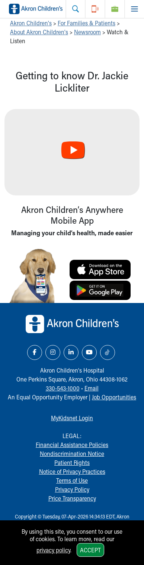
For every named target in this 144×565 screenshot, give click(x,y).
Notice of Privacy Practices (72, 471)
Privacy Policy (72, 489)
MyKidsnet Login (72, 418)
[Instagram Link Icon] (52, 352)
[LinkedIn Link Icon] (71, 352)
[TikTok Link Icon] (107, 352)
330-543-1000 (63, 388)
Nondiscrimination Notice (72, 453)
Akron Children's (31, 23)
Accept (90, 550)
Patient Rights (72, 462)
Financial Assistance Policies (72, 445)
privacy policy (53, 550)
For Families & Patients (86, 23)
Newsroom (87, 32)
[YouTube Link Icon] (89, 352)
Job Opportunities (114, 397)
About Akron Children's (39, 32)
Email (91, 388)
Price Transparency (72, 498)
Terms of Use (72, 480)
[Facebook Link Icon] (34, 352)
